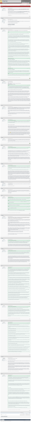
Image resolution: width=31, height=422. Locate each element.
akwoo (2, 137)
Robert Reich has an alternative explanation (23, 11)
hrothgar (2, 18)
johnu (2, 118)
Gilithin (2, 238)
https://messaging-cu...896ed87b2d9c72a (11, 59)
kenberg (2, 80)
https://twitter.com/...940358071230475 (24, 201)
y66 (1, 195)
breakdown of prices (16, 107)
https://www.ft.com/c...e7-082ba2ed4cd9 (11, 69)
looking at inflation (16, 30)
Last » (5, 414)
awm (2, 7)
